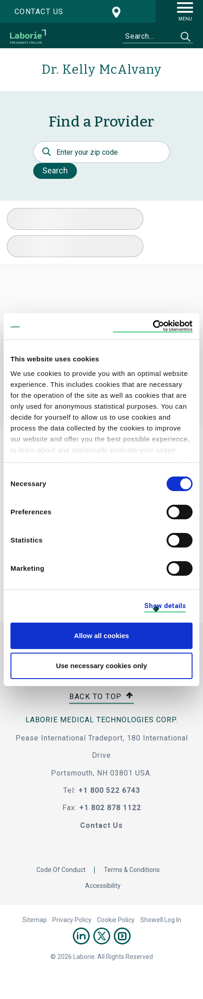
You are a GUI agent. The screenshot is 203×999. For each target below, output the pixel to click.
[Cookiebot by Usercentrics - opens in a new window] (153, 326)
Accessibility (103, 885)
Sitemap (34, 919)
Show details (165, 606)
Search (55, 170)
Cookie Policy (116, 919)
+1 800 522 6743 (109, 790)
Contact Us (101, 825)
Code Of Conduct (61, 869)
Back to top (101, 697)
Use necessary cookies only (101, 665)
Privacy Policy (71, 919)
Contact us (39, 11)
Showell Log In (160, 919)
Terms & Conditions (132, 869)
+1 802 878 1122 (110, 807)
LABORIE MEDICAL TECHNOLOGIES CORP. (101, 719)
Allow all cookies (101, 635)
